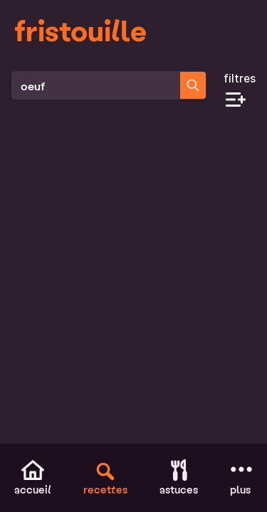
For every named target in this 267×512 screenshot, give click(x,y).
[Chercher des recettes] (193, 85)
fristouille (80, 30)
